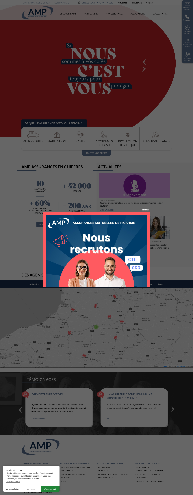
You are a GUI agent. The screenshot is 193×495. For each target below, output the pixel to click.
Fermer (145, 210)
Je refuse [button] (31, 489)
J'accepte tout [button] (50, 489)
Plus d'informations (13, 482)
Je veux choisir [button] (12, 489)
